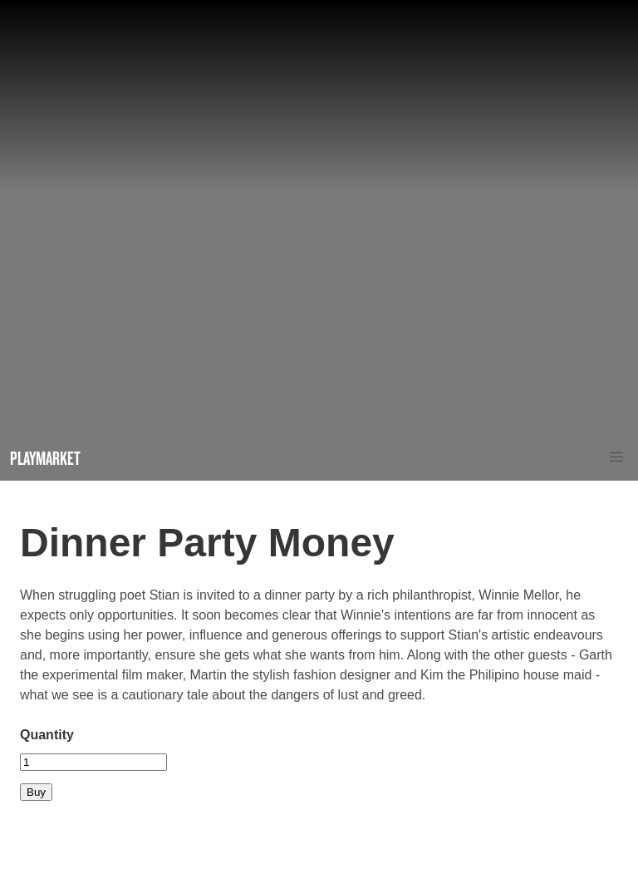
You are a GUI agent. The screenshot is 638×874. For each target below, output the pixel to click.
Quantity (47, 735)
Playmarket (45, 458)
